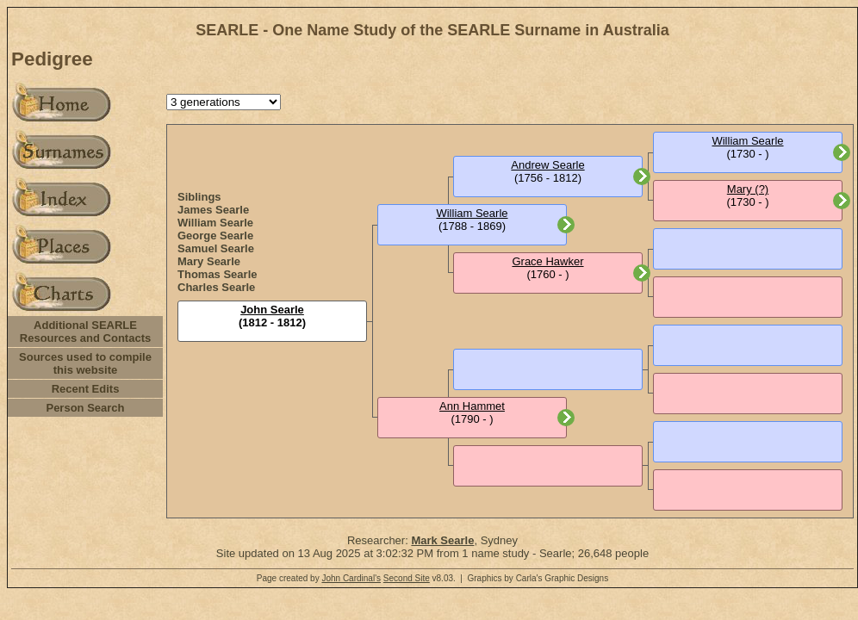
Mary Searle (208, 261)
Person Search (85, 407)
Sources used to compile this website (85, 363)
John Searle (272, 309)
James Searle (213, 209)
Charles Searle (216, 287)
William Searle (215, 222)
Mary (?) (747, 189)
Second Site (406, 578)
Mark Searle (442, 540)
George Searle (215, 235)
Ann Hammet (472, 406)
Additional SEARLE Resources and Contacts (85, 331)
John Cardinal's (351, 578)
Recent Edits (86, 388)
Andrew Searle (547, 164)
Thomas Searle (217, 274)
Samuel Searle (215, 248)
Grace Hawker (547, 261)
